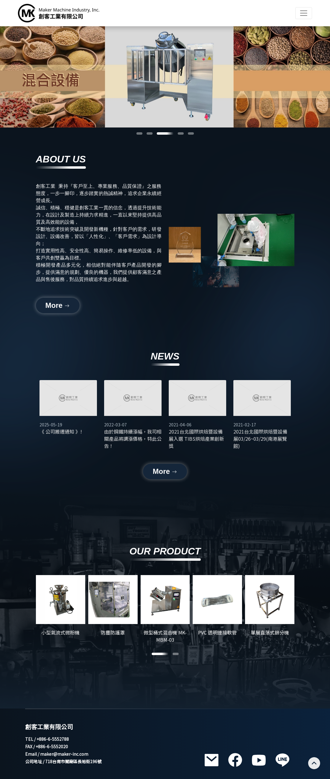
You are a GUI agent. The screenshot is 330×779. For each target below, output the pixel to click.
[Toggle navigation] (303, 13)
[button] (139, 133)
